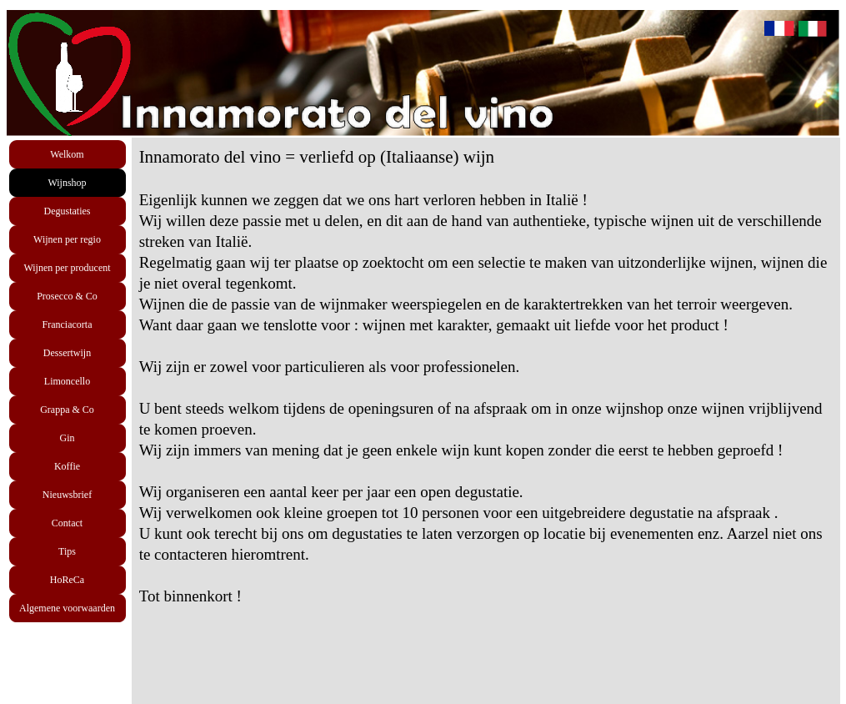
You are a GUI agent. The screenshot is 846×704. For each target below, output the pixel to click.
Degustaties (67, 211)
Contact (67, 523)
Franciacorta (68, 324)
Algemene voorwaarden (67, 608)
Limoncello (67, 381)
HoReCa (67, 580)
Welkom (66, 154)
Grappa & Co (67, 409)
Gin (67, 438)
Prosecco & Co (67, 296)
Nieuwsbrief (67, 494)
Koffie (67, 466)
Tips (67, 551)
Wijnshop (67, 183)
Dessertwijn (67, 353)
